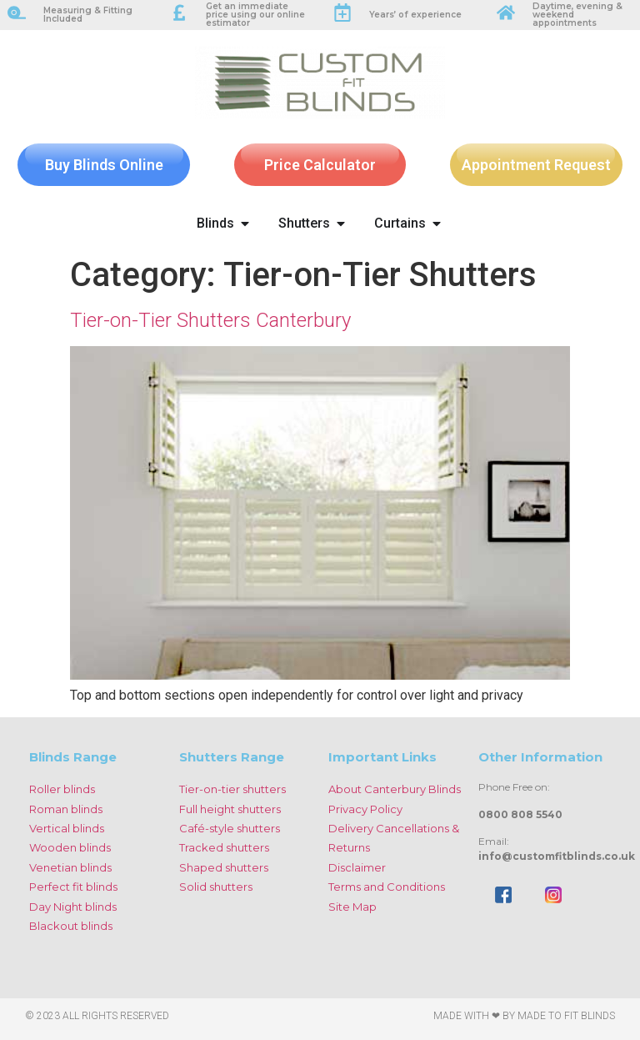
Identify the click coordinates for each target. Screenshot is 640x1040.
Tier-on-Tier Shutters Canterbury (210, 320)
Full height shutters (230, 809)
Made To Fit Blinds (566, 1016)
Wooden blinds (70, 847)
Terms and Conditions (386, 886)
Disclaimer (357, 867)
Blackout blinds (70, 925)
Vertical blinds (66, 828)
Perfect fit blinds (73, 886)
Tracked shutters (224, 847)
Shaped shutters (223, 867)
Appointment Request (536, 164)
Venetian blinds (70, 867)
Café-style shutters (229, 828)
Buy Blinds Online (104, 164)
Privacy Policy (365, 809)
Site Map (352, 906)
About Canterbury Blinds (394, 789)
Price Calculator (320, 164)
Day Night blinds (73, 906)
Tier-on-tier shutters (232, 789)
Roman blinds (65, 809)
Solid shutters (215, 886)
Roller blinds (62, 789)
